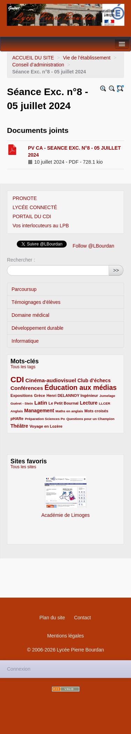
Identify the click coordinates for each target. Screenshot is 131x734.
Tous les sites (23, 466)
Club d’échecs (94, 380)
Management (39, 410)
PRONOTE (25, 198)
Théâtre (19, 426)
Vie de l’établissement (86, 57)
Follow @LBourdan (93, 246)
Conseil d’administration (39, 64)
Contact (82, 617)
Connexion (18, 669)
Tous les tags (23, 366)
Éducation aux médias (80, 387)
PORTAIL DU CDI (32, 216)
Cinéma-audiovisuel (50, 380)
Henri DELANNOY (63, 395)
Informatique (25, 341)
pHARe (16, 418)
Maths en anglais (69, 411)
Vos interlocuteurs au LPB (41, 225)
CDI (17, 379)
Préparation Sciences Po (45, 419)
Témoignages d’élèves (36, 302)
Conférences (26, 388)
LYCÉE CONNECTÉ (35, 207)
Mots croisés (96, 411)
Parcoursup (24, 289)
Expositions (21, 395)
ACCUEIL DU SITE (33, 57)
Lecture (88, 403)
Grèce (39, 395)
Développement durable (38, 328)
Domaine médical (30, 315)
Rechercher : (21, 260)
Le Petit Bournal (64, 403)
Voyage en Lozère (45, 426)
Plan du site (52, 617)
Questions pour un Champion (90, 419)
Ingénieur (89, 395)
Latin (40, 403)
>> (116, 270)
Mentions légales (65, 636)
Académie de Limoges (65, 493)
